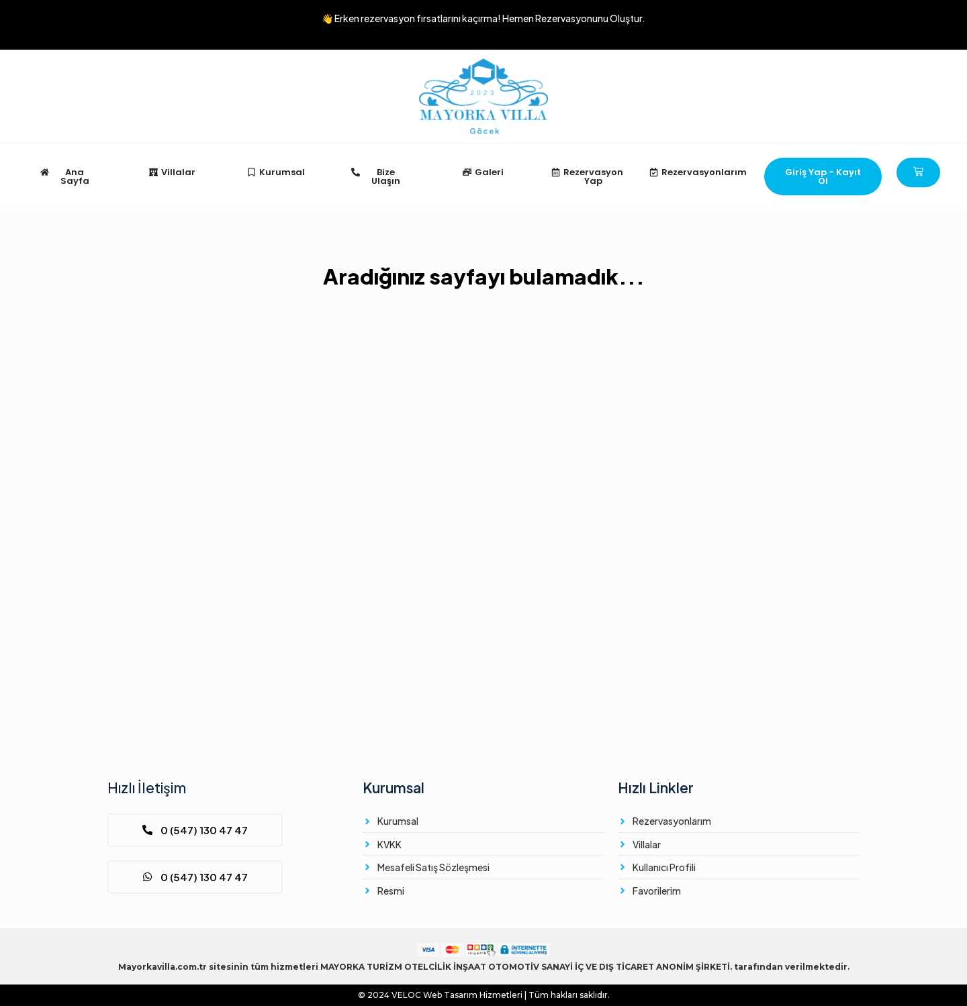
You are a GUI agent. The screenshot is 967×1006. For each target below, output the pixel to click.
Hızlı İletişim (146, 787)
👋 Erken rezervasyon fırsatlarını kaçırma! (483, 18)
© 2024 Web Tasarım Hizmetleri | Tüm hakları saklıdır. (484, 995)
